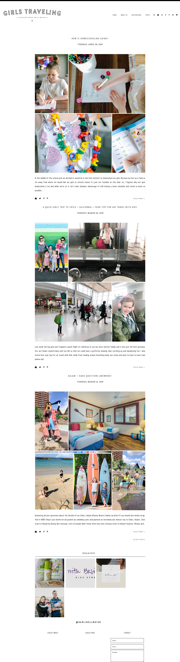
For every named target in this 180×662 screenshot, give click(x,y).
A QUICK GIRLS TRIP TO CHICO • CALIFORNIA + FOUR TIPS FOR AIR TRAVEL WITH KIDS (90, 213)
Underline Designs (65, 658)
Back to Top (141, 658)
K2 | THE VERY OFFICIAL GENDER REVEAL (104, 589)
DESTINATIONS (136, 15)
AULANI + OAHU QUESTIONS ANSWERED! (90, 387)
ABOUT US (124, 15)
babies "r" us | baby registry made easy (76, 589)
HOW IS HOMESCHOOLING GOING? (90, 38)
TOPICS (147, 15)
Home (115, 15)
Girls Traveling (45, 658)
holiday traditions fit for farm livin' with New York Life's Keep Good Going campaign (131, 589)
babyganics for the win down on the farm (48, 589)
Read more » (139, 204)
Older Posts (139, 557)
